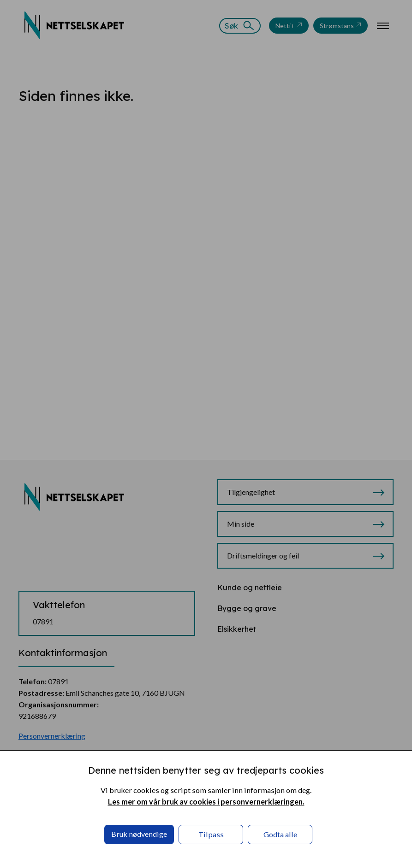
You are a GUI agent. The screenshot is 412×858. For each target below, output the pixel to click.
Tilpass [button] (211, 834)
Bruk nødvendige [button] (139, 833)
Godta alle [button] (280, 834)
